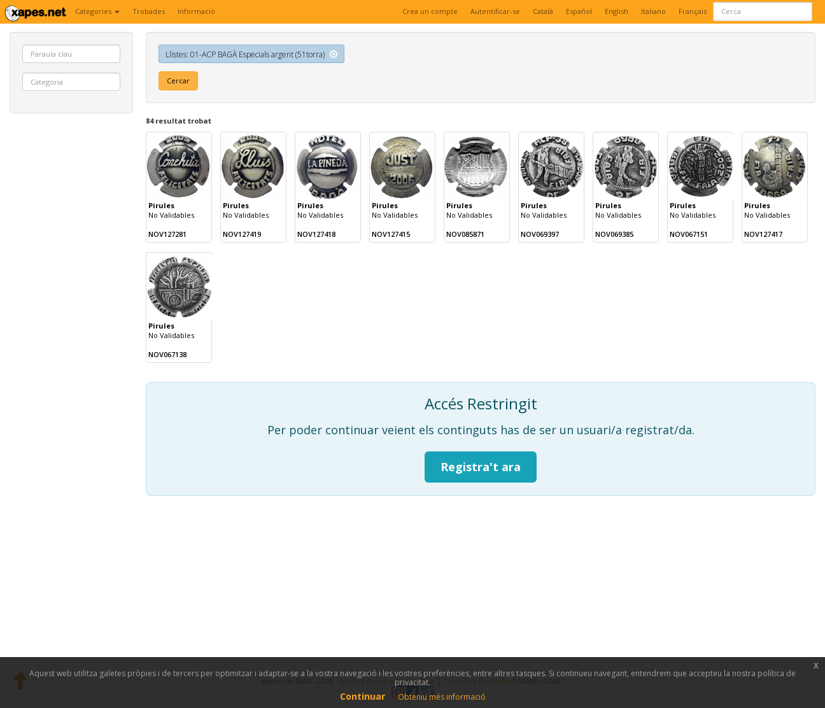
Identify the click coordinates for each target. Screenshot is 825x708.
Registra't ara (481, 466)
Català (543, 11)
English (616, 11)
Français (693, 11)
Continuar (362, 696)
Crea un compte (430, 11)
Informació (196, 11)
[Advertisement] (71, 317)
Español (579, 11)
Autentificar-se (495, 11)
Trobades (148, 11)
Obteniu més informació (442, 696)
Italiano (653, 11)
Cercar (178, 80)
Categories (97, 11)
